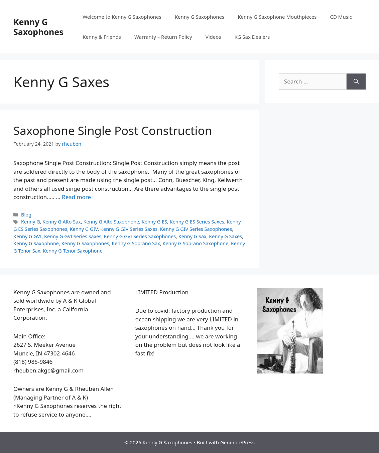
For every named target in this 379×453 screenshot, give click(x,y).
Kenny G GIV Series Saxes (128, 229)
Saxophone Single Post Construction (112, 130)
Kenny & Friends (102, 36)
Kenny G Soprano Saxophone (196, 243)
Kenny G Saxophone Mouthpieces (277, 16)
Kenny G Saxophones (38, 26)
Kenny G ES (154, 221)
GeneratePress (237, 442)
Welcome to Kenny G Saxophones (122, 16)
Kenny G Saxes (225, 236)
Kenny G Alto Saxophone (111, 221)
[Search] (356, 81)
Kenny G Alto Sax (61, 221)
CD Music (341, 16)
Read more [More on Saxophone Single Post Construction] (76, 197)
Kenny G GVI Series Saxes (72, 236)
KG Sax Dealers (252, 36)
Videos (213, 36)
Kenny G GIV (84, 229)
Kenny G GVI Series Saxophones (140, 236)
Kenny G (30, 221)
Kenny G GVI (27, 236)
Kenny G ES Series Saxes (197, 221)
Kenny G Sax (192, 236)
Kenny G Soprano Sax (136, 243)
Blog (26, 214)
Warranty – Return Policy (163, 36)
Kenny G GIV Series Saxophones (196, 229)
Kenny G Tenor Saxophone (73, 251)
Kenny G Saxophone (36, 243)
